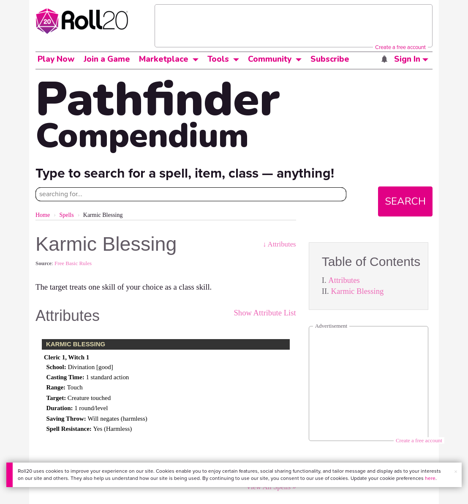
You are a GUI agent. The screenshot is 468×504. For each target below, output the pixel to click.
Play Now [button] (56, 59)
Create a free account (400, 47)
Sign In (411, 59)
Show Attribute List (265, 312)
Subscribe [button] (329, 59)
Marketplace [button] (163, 59)
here (430, 478)
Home (42, 215)
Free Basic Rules (73, 263)
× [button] (455, 472)
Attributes (344, 280)
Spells (66, 215)
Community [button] (269, 59)
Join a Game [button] (107, 59)
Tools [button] (218, 59)
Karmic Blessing (357, 291)
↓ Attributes (279, 244)
